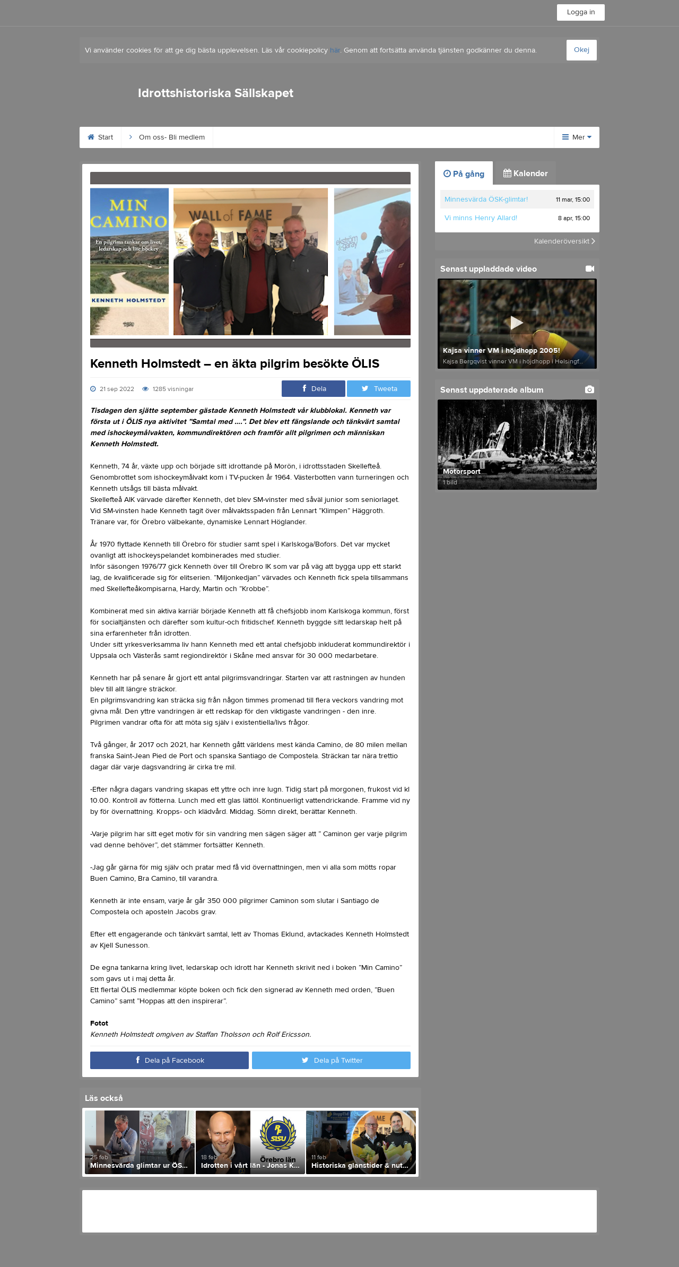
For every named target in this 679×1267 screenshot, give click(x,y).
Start (100, 137)
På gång (463, 174)
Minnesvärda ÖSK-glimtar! (486, 199)
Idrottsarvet (335, 137)
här (335, 50)
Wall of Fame (400, 137)
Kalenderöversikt (564, 241)
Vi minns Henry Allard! (481, 218)
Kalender (525, 173)
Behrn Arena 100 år (258, 137)
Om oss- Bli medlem (167, 137)
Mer (576, 137)
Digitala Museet (472, 137)
